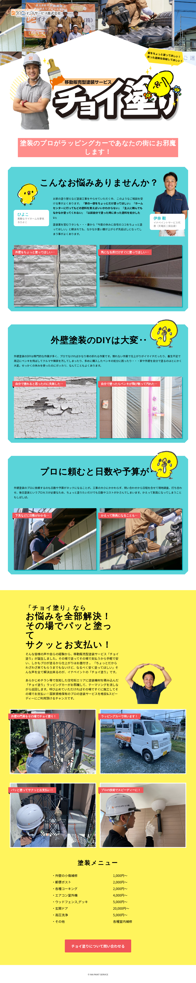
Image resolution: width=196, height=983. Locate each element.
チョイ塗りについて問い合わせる (98, 945)
